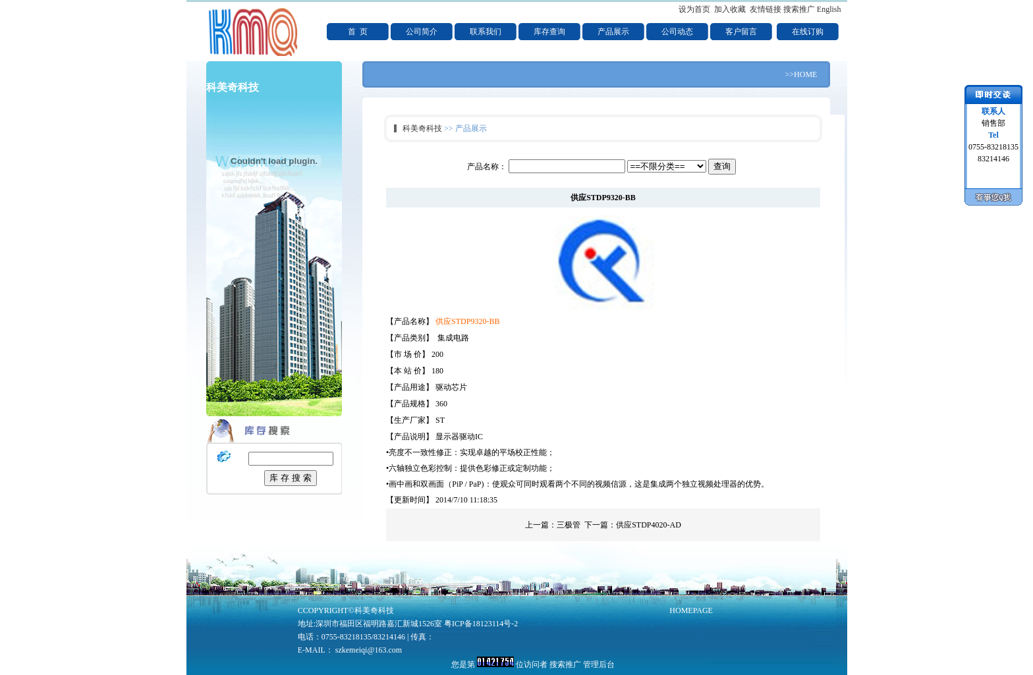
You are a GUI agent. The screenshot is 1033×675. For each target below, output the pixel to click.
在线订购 (808, 31)
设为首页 (694, 9)
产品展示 (613, 31)
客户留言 (741, 31)
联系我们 (485, 31)
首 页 (358, 31)
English (829, 9)
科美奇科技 (422, 128)
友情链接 (765, 9)
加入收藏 (730, 9)
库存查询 (549, 31)
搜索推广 (799, 9)
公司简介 (421, 31)
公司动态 (677, 31)
